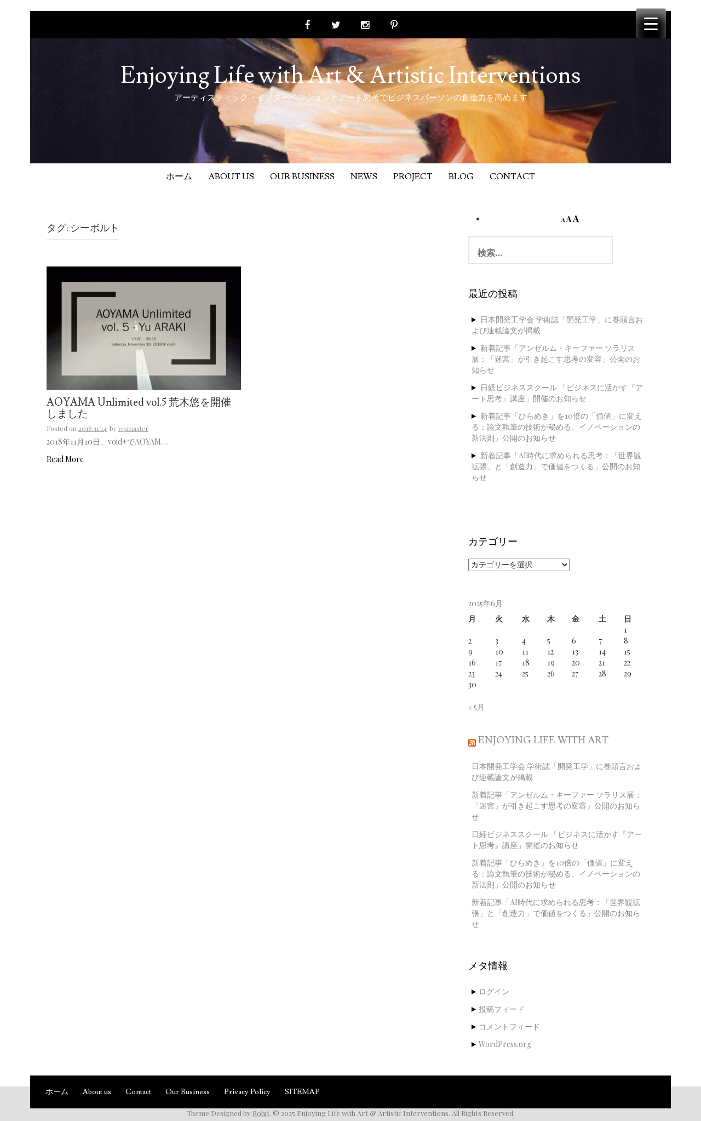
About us (231, 176)
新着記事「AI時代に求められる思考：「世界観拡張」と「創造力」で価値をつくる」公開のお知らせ (556, 466)
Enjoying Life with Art (543, 740)
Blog (461, 176)
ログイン (494, 991)
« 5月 (476, 707)
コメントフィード (509, 1026)
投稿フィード (502, 1009)
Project (413, 176)
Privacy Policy (247, 1092)
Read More (65, 459)
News (363, 176)
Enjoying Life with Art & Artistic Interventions (350, 75)
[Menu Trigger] (651, 23)
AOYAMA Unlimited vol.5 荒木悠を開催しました (139, 408)
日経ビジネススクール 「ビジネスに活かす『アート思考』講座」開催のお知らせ (557, 392)
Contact (512, 176)
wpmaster (133, 428)
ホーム (179, 176)
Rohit (260, 1113)
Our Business (302, 176)
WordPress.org (505, 1044)
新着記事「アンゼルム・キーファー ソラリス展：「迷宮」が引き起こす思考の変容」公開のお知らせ (556, 359)
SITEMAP (302, 1092)
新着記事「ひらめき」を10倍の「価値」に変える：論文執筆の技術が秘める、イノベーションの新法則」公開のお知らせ (557, 427)
